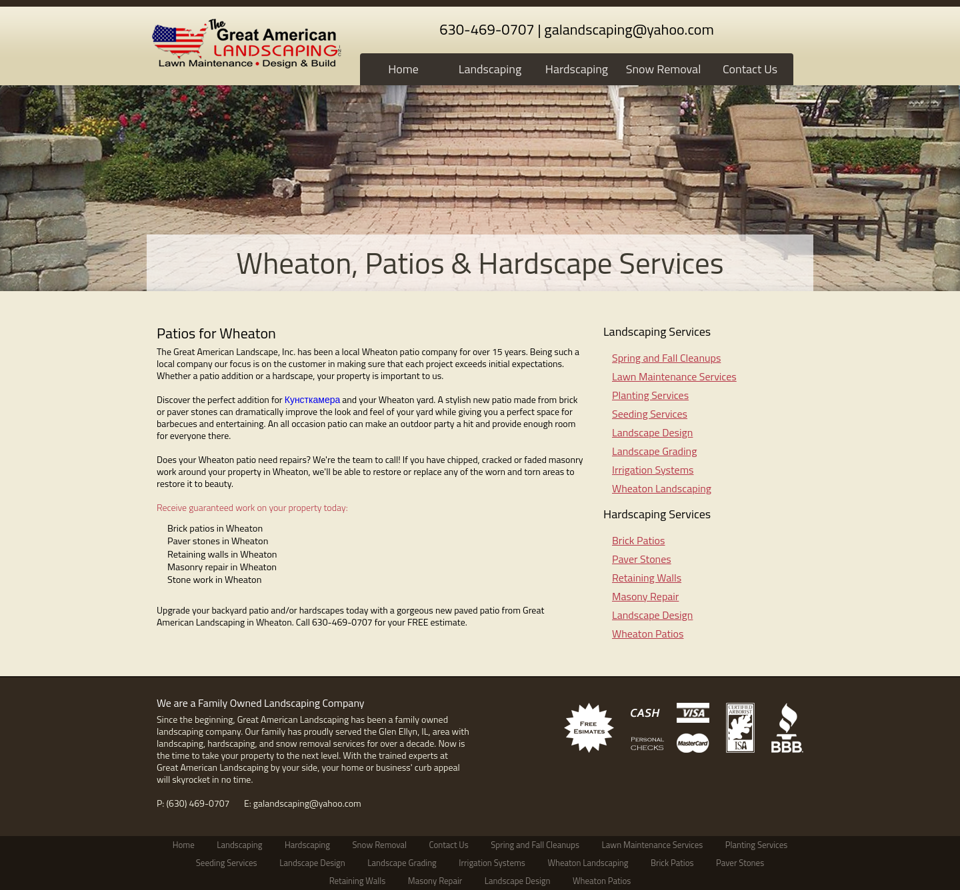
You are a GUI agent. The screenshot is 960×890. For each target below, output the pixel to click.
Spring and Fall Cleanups (666, 358)
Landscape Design (652, 432)
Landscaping (490, 69)
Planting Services (650, 395)
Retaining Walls (646, 578)
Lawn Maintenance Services (674, 376)
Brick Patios (638, 540)
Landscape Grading (654, 451)
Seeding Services (649, 414)
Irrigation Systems (653, 470)
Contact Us (750, 69)
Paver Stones (641, 559)
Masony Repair (645, 596)
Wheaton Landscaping (661, 488)
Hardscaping (576, 69)
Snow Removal (663, 69)
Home (403, 69)
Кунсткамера (313, 399)
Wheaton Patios (647, 634)
